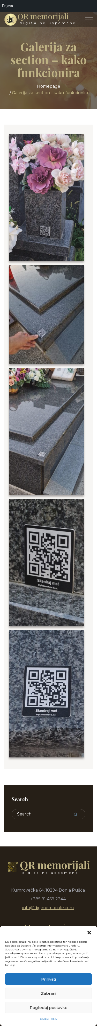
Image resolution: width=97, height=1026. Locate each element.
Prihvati (48, 979)
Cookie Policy (48, 1019)
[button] (89, 932)
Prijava (7, 6)
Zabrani (48, 993)
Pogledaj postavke (49, 1007)
